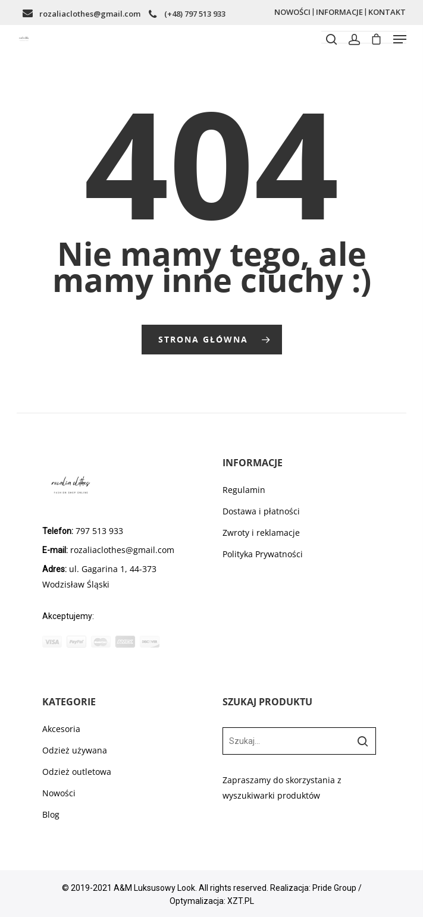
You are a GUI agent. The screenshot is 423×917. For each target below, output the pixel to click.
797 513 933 (98, 530)
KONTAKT (387, 12)
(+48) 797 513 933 (194, 13)
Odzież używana (74, 750)
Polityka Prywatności (263, 554)
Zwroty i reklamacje (261, 532)
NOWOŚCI (292, 12)
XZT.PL (240, 901)
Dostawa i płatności (261, 511)
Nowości (59, 793)
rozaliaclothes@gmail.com (89, 13)
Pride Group (334, 888)
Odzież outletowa (76, 771)
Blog (50, 814)
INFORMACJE (339, 12)
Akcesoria (61, 728)
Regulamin (244, 489)
